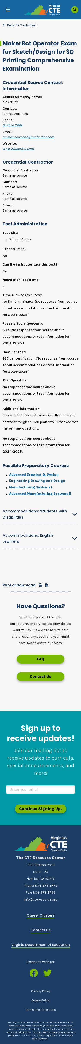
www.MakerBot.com (18, 148)
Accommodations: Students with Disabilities (35, 514)
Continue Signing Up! (40, 808)
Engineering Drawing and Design (37, 481)
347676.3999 (12, 125)
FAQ (40, 659)
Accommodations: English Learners (28, 538)
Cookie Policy (40, 1000)
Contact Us (40, 676)
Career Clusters (40, 915)
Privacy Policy (40, 991)
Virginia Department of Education (40, 944)
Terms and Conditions (40, 1010)
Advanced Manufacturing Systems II (40, 493)
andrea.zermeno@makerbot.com (28, 137)
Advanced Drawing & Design (34, 474)
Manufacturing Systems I (30, 487)
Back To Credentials (22, 25)
